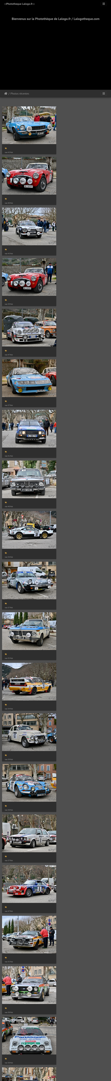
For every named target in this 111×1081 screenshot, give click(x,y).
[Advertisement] (25, 51)
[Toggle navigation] (104, 4)
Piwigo (61, 611)
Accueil (5, 94)
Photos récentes (19, 93)
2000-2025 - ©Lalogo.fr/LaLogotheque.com (55, 641)
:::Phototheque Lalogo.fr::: (19, 4)
